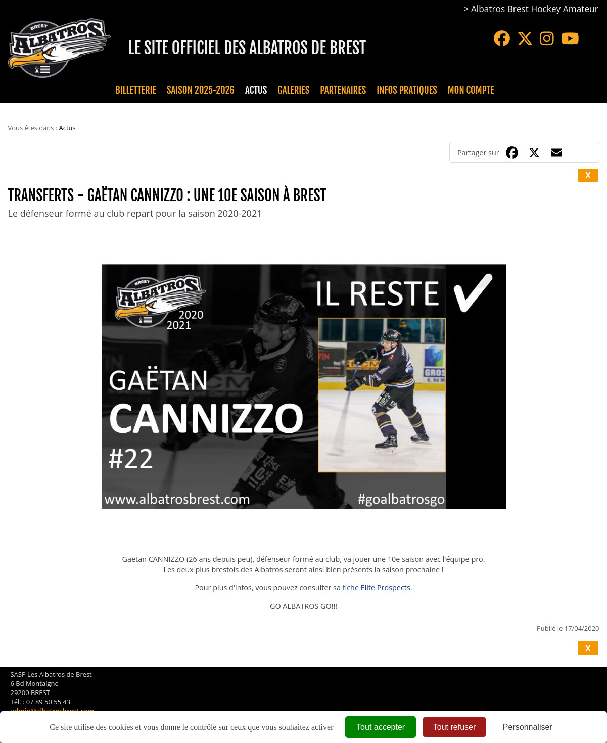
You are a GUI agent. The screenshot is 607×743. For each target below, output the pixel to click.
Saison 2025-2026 (201, 90)
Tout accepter (380, 727)
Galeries (293, 90)
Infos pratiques (407, 90)
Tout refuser (454, 727)
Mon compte (471, 90)
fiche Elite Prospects (376, 587)
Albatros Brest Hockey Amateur (534, 9)
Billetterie (135, 90)
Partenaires (343, 90)
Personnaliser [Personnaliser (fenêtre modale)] (527, 727)
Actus (256, 90)
